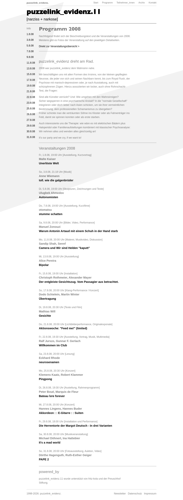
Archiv (141, 2)
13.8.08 (31, 68)
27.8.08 (31, 120)
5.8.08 (30, 45)
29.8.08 (31, 125)
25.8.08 (31, 108)
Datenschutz (135, 493)
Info (29, 28)
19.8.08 (31, 85)
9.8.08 (30, 57)
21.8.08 (31, 91)
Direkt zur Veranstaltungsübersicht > (59, 46)
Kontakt (152, 2)
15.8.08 (31, 74)
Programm (107, 2)
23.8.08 (31, 102)
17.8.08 (31, 79)
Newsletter (120, 493)
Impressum (150, 493)
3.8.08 (30, 39)
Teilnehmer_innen (126, 2)
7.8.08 (30, 51)
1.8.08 (30, 34)
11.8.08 (31, 62)
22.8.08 (31, 97)
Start (95, 2)
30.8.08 (31, 131)
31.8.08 (31, 137)
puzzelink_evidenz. (38, 2)
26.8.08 (31, 114)
